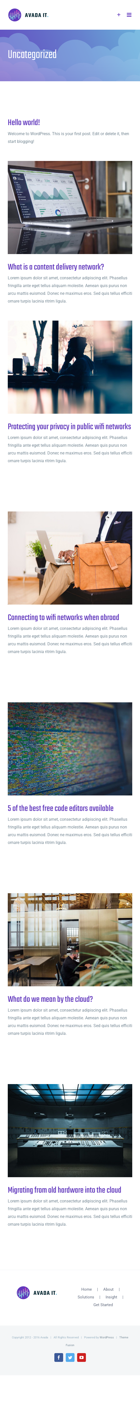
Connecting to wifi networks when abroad (63, 617)
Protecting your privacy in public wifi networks (69, 427)
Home (86, 1289)
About (108, 1289)
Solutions (86, 1297)
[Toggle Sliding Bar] (119, 15)
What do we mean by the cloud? (50, 999)
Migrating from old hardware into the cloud (64, 1190)
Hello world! (24, 122)
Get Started (103, 1305)
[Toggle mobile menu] (129, 15)
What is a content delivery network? (56, 267)
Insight (111, 1297)
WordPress (107, 1337)
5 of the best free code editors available (61, 808)
